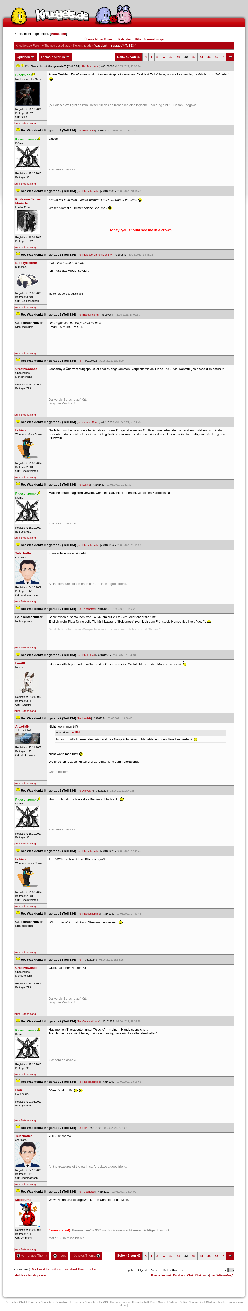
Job (123, 1305)
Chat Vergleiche (216, 1302)
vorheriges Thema (32, 1255)
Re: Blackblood (86, 130)
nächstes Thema (86, 1255)
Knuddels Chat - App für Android (48, 1302)
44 (201, 57)
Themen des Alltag (57, 45)
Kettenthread (82, 45)
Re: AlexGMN (85, 790)
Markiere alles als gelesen (30, 1275)
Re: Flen (82, 1127)
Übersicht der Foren (98, 39)
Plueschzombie (87, 1269)
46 (216, 57)
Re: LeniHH (84, 718)
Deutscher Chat (15, 1302)
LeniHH (75, 732)
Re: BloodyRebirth (88, 314)
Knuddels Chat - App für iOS (90, 1302)
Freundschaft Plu (143, 1302)
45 (208, 57)
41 (178, 57)
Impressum (236, 1302)
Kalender (124, 39)
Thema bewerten (55, 57)
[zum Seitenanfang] (25, 123)
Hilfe (138, 39)
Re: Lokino (84, 484)
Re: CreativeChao (89, 422)
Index (59, 1255)
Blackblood (38, 1269)
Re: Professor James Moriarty (95, 254)
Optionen (26, 57)
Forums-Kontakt (161, 1275)
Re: (80, 360)
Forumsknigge (154, 39)
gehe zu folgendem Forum (143, 1270)
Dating (173, 1302)
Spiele (162, 1302)
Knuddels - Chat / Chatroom (190, 1275)
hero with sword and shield (61, 1269)
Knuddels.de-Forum (28, 45)
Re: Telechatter (90, 66)
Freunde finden (120, 1302)
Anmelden (58, 34)
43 (193, 57)
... (163, 57)
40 (170, 57)
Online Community (191, 1302)
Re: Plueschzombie (89, 191)
